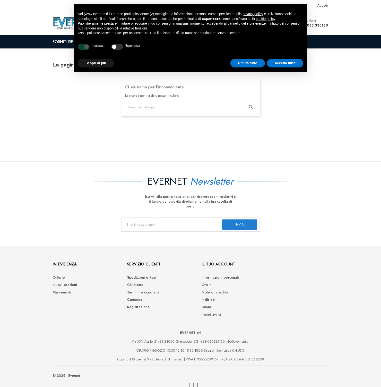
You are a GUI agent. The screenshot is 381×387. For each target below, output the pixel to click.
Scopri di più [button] (96, 63)
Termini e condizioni (142, 293)
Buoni (198, 308)
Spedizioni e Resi (139, 278)
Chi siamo (133, 286)
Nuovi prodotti (68, 286)
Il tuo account (211, 265)
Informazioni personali (212, 278)
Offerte (62, 278)
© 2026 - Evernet (69, 377)
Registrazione (136, 308)
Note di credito (207, 293)
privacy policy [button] (253, 14)
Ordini (199, 286)
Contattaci (133, 300)
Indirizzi (201, 300)
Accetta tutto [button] (285, 63)
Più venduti (65, 293)
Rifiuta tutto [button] (247, 63)
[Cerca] (190, 107)
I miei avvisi (203, 315)
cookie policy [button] (265, 19)
